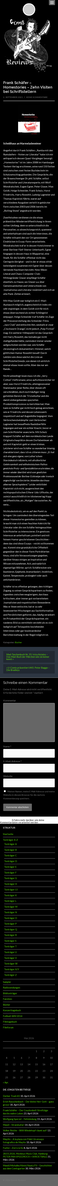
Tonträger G (10, 878)
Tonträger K (10, 895)
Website (7, 776)
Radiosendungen (11, 987)
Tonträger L (10, 900)
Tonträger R (10, 935)
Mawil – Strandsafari (13, 1124)
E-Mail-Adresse (12, 761)
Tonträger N (10, 912)
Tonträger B (10, 849)
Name (7, 746)
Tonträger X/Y (11, 969)
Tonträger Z (10, 974)
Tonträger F (10, 872)
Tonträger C (10, 855)
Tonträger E (10, 866)
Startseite (8, 834)
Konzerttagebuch (12, 1010)
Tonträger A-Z (10, 839)
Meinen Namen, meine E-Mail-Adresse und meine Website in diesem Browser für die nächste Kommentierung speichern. (29, 795)
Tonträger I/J (11, 889)
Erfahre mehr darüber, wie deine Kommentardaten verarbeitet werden (22, 821)
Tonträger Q (10, 929)
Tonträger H (10, 883)
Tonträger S (10, 940)
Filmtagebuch (10, 1021)
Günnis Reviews (18, 1180)
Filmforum (8, 1027)
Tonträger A (10, 844)
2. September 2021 (13, 97)
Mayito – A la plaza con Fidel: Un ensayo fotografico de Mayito (23, 1141)
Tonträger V (10, 957)
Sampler (7, 981)
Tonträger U (10, 952)
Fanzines (7, 998)
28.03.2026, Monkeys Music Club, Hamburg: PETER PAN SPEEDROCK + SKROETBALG (25, 1155)
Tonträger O (10, 918)
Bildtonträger (10, 993)
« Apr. (6, 1082)
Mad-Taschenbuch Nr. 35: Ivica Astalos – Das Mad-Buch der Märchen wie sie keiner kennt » (27, 656)
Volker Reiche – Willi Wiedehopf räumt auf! (25, 1130)
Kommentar (9, 700)
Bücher (18, 642)
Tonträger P (10, 923)
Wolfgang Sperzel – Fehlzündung (20, 1119)
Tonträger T (10, 946)
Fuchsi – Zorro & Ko (13, 1147)
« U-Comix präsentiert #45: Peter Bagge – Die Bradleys (27, 668)
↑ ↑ (53, 1180)
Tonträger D (10, 861)
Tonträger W (10, 963)
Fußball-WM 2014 (12, 1016)
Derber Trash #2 (11, 1096)
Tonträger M (10, 906)
